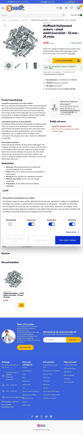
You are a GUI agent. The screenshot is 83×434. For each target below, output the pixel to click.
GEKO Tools (26, 405)
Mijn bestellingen (70, 368)
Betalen (46, 388)
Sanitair (25, 402)
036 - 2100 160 (11, 385)
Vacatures (46, 381)
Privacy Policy (47, 374)
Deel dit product (69, 72)
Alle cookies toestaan (67, 240)
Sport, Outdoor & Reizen (30, 391)
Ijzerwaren (24, 20)
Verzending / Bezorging (51, 391)
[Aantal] (16, 305)
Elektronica (26, 381)
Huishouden (26, 385)
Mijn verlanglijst (69, 375)
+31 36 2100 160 (68, 112)
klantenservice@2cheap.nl (70, 110)
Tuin (23, 388)
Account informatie (70, 365)
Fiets (24, 378)
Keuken (24, 367)
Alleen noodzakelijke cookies (15, 240)
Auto (24, 374)
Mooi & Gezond (27, 398)
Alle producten (69, 382)
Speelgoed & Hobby (29, 395)
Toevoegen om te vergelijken (52, 72)
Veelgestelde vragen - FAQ (51, 366)
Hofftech (47, 23)
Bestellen (46, 384)
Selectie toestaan (41, 240)
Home (4, 20)
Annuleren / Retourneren (51, 395)
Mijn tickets (68, 372)
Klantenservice (25, 347)
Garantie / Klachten (49, 398)
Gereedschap (13, 20)
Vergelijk (67, 379)
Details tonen (71, 232)
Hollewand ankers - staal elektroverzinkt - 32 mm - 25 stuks (13, 295)
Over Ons (46, 378)
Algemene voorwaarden (51, 371)
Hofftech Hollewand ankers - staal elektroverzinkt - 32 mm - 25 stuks (53, 20)
